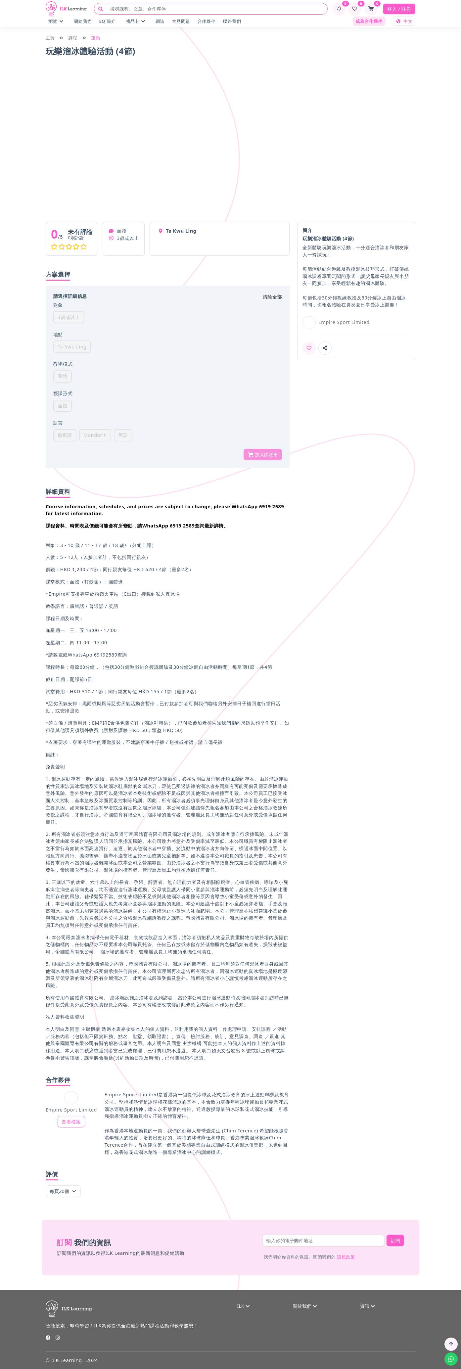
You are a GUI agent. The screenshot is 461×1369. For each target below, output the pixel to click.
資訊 (367, 1306)
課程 (73, 38)
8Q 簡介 (107, 21)
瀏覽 (55, 21)
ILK (243, 1306)
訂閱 (395, 1240)
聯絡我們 (232, 21)
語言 (58, 423)
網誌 (160, 21)
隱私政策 (346, 1257)
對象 (58, 305)
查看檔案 (71, 1121)
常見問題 (181, 21)
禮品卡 (135, 21)
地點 (58, 334)
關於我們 (83, 21)
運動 (95, 38)
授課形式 (62, 393)
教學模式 (62, 364)
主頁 (50, 38)
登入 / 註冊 (399, 9)
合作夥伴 (206, 21)
